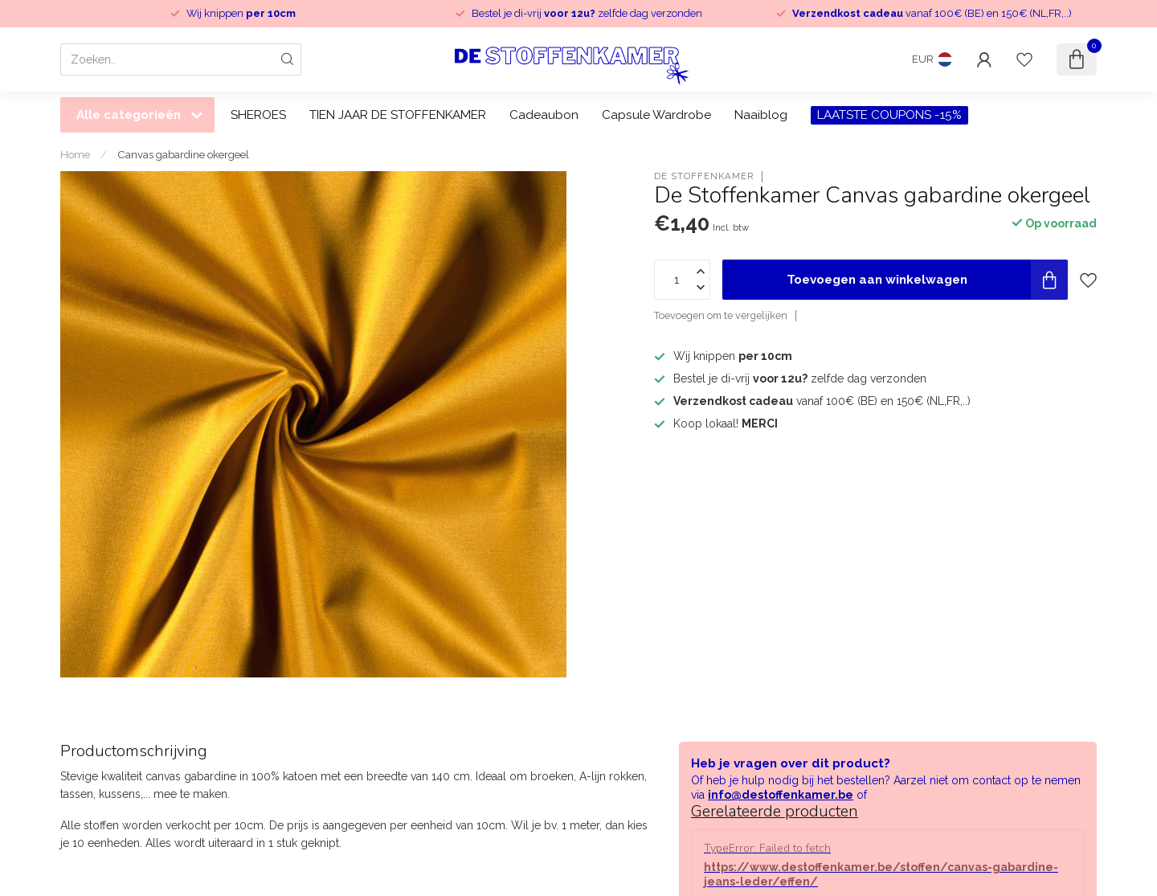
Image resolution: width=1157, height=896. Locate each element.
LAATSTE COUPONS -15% (889, 115)
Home (75, 154)
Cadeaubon (543, 115)
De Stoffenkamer (704, 176)
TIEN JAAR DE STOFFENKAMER (397, 115)
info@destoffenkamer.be (780, 794)
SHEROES (258, 115)
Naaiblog (760, 115)
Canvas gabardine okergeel (183, 154)
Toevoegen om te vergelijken (720, 315)
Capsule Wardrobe (656, 115)
